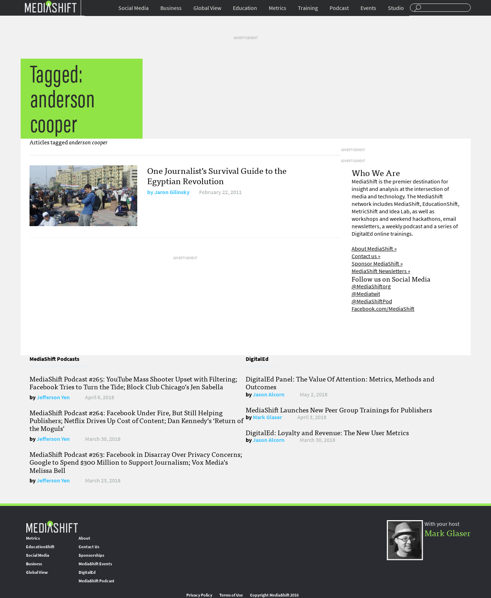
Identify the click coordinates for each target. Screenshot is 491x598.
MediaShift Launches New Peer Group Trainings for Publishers (339, 409)
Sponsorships (91, 555)
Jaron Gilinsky (172, 192)
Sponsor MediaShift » (377, 263)
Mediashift (50, 6)
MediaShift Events (95, 564)
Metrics (277, 8)
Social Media (133, 8)
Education (245, 8)
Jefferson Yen (53, 397)
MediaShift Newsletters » (381, 271)
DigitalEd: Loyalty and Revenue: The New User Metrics (327, 432)
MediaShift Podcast (96, 581)
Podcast (339, 8)
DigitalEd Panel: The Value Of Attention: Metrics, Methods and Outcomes (340, 382)
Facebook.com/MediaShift (383, 309)
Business (171, 8)
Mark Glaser (267, 417)
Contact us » (366, 256)
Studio (396, 8)
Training (308, 8)
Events (368, 8)
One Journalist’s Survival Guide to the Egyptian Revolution (217, 175)
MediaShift (52, 526)
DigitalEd (87, 572)
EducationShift (40, 547)
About (84, 538)
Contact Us (89, 547)
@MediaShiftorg (371, 286)
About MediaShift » (374, 248)
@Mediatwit (366, 294)
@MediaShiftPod (372, 301)
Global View (207, 8)
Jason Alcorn (268, 394)
